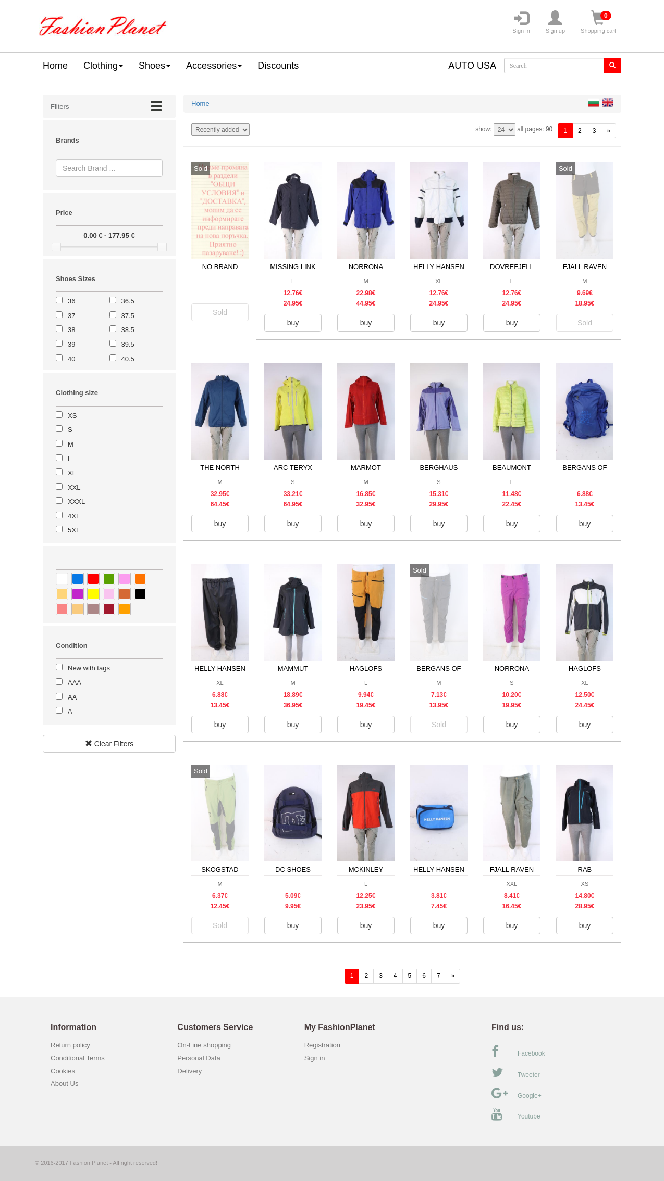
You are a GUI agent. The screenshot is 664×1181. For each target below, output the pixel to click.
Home (55, 65)
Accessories (214, 65)
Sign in (521, 22)
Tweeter (515, 1072)
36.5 (127, 301)
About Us (64, 1083)
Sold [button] (220, 312)
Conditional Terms (78, 1058)
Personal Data (198, 1058)
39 (71, 344)
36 (71, 301)
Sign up (555, 22)
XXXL (76, 501)
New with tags (89, 668)
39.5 (127, 344)
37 (71, 316)
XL (72, 473)
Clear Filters (109, 744)
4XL (74, 516)
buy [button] (293, 323)
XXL (74, 487)
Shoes (154, 65)
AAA (74, 683)
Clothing (103, 65)
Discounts (278, 65)
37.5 (127, 316)
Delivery (189, 1071)
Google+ (516, 1093)
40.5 (127, 359)
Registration (322, 1045)
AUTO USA (472, 65)
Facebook (518, 1051)
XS (72, 416)
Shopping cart (598, 22)
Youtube (515, 1114)
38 (71, 330)
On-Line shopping (206, 1045)
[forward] (608, 130)
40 (71, 359)
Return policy (70, 1045)
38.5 (127, 330)
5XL (74, 530)
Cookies (63, 1071)
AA (72, 697)
